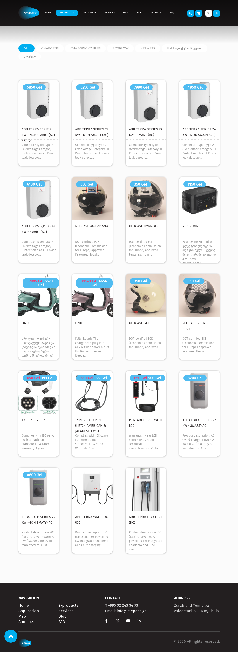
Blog (139, 12)
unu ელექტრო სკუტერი (184, 48)
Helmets (147, 48)
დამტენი (30, 56)
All (27, 48)
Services (110, 12)
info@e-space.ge (132, 610)
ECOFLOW (120, 48)
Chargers (50, 48)
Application (89, 12)
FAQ (172, 12)
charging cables (85, 48)
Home (48, 12)
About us (156, 12)
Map (125, 12)
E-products (67, 12)
